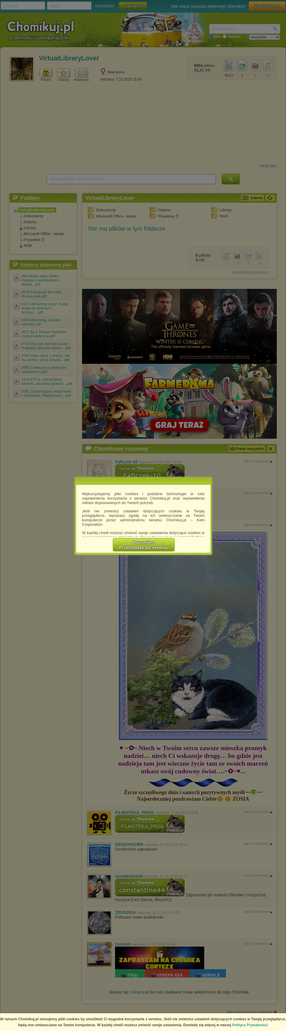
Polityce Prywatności (250, 1025)
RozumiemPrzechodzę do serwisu (144, 545)
